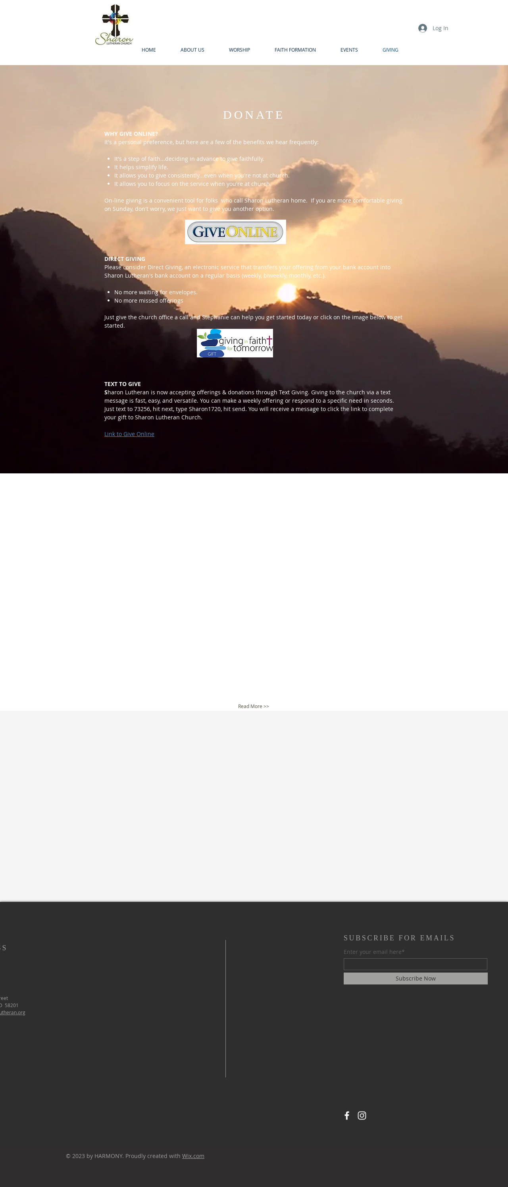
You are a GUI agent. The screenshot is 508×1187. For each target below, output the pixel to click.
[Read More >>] (253, 706)
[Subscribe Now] (416, 978)
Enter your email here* (374, 952)
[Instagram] (362, 1115)
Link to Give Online (129, 434)
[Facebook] (346, 1115)
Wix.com (193, 1156)
